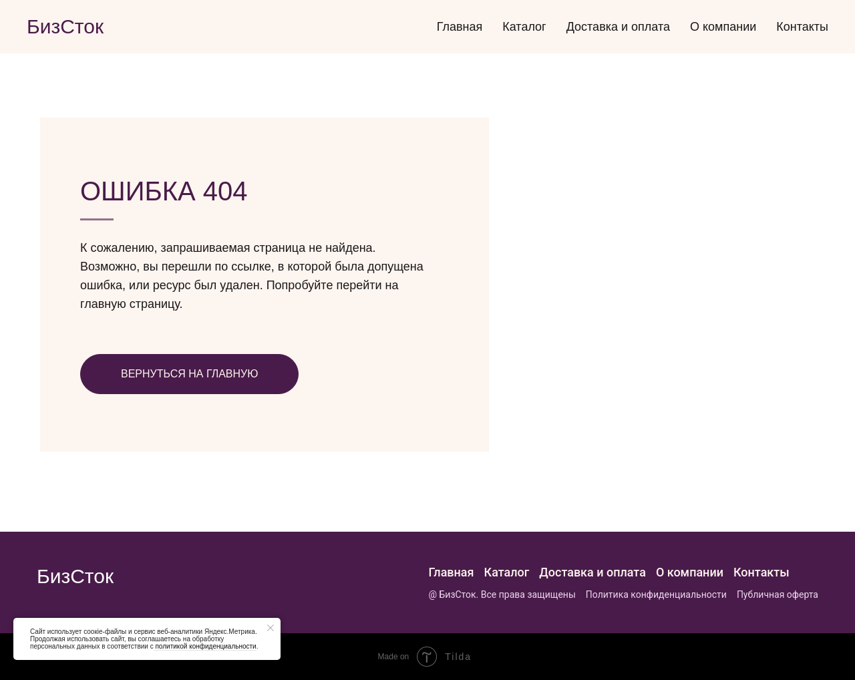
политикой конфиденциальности (205, 646)
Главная (460, 26)
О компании (723, 26)
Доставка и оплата (618, 26)
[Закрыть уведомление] (270, 628)
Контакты (802, 26)
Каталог (524, 26)
